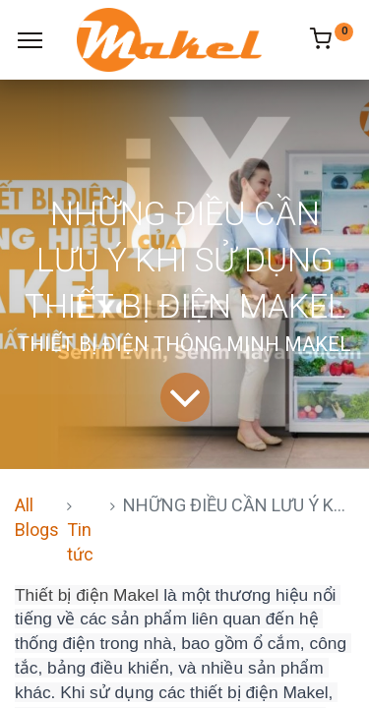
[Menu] (30, 40)
